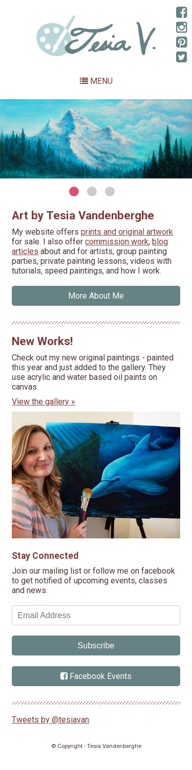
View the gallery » (43, 401)
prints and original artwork (127, 232)
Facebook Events (96, 676)
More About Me (96, 296)
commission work (116, 241)
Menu (96, 81)
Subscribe (96, 645)
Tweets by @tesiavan (50, 719)
